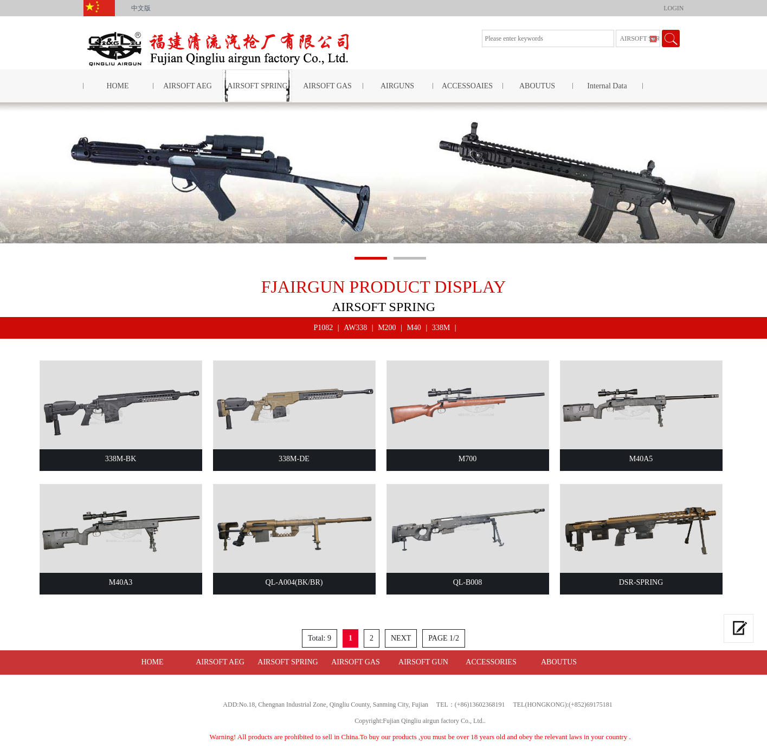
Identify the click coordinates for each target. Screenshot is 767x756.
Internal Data (607, 86)
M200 (387, 328)
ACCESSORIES (491, 662)
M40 (414, 328)
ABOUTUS (537, 86)
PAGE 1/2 (443, 638)
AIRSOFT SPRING (257, 86)
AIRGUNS (397, 86)
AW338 (355, 328)
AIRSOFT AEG (187, 86)
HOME (117, 86)
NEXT (401, 638)
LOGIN (673, 8)
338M (441, 328)
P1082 (323, 328)
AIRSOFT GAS (327, 86)
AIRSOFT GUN (423, 662)
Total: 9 (319, 638)
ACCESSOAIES (467, 86)
